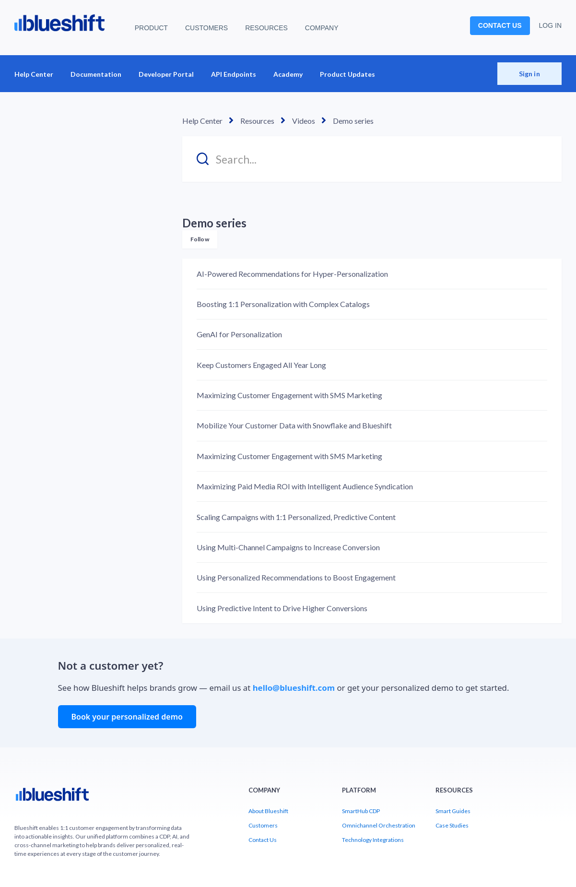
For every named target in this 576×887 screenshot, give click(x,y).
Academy (288, 74)
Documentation (96, 74)
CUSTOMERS (206, 28)
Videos (303, 120)
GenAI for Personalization (239, 334)
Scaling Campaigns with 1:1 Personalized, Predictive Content (296, 516)
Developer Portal (166, 74)
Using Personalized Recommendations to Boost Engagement (296, 577)
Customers (263, 825)
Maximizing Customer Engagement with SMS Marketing (289, 395)
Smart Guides (452, 811)
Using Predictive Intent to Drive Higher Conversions (282, 608)
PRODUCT (151, 28)
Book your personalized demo (127, 716)
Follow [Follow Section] (199, 239)
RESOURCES (266, 28)
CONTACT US (500, 25)
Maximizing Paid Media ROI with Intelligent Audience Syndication (305, 486)
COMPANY (322, 28)
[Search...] (372, 159)
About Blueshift (268, 811)
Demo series (353, 120)
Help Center (33, 74)
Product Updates (347, 74)
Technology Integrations (373, 839)
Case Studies (452, 825)
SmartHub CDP (361, 811)
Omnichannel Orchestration (378, 825)
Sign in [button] (529, 74)
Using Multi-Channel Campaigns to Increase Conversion (288, 547)
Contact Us (262, 839)
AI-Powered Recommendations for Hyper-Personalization (292, 273)
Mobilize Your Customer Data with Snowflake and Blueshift (294, 425)
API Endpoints (233, 74)
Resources (257, 120)
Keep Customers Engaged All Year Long (261, 364)
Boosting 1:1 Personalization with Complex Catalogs (283, 303)
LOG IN (550, 25)
